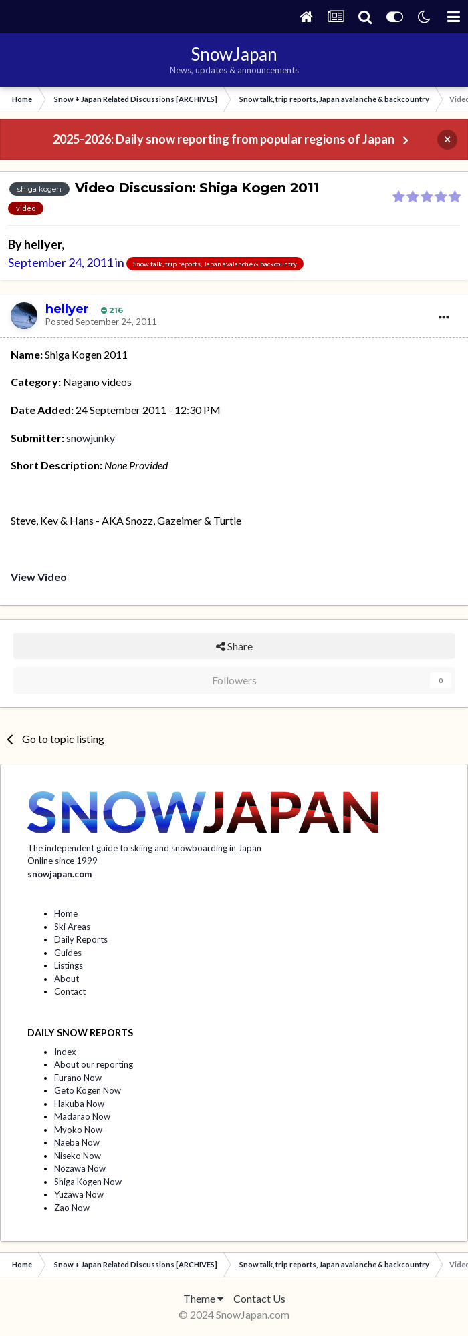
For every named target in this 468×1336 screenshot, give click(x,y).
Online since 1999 (62, 860)
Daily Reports (81, 939)
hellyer (43, 244)
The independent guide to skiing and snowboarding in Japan (144, 848)
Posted (101, 321)
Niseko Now (77, 1155)
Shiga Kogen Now (88, 1181)
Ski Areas (72, 926)
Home (66, 913)
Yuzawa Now (79, 1194)
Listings (68, 965)
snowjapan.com (59, 874)
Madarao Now (82, 1116)
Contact (70, 991)
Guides (68, 952)
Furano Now (78, 1077)
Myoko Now (78, 1129)
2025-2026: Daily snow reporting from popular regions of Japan (223, 139)
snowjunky (90, 437)
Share (234, 646)
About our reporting (93, 1064)
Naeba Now (77, 1142)
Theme (203, 1298)
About (66, 978)
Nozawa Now (80, 1168)
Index (65, 1051)
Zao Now (72, 1207)
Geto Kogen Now (87, 1090)
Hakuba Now (79, 1103)
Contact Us (259, 1298)
